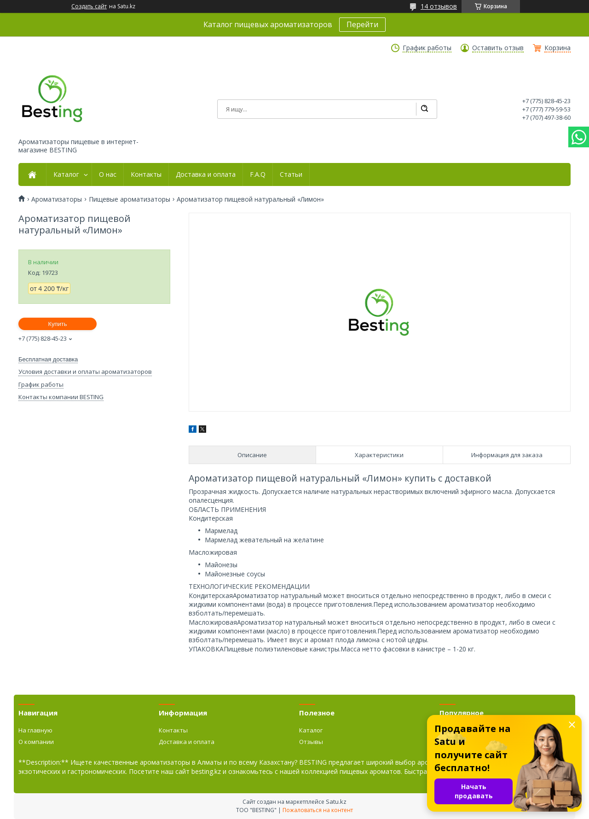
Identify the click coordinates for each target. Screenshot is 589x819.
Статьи (291, 174)
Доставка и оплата (206, 174)
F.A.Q (258, 174)
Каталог (66, 174)
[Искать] (424, 109)
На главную (35, 730)
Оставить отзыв (498, 48)
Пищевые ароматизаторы (129, 199)
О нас (107, 174)
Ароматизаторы (56, 199)
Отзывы (311, 742)
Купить (57, 323)
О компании (36, 742)
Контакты (146, 174)
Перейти (362, 24)
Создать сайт (89, 6)
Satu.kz (336, 801)
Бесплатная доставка (48, 359)
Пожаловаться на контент (318, 810)
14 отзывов (439, 6)
